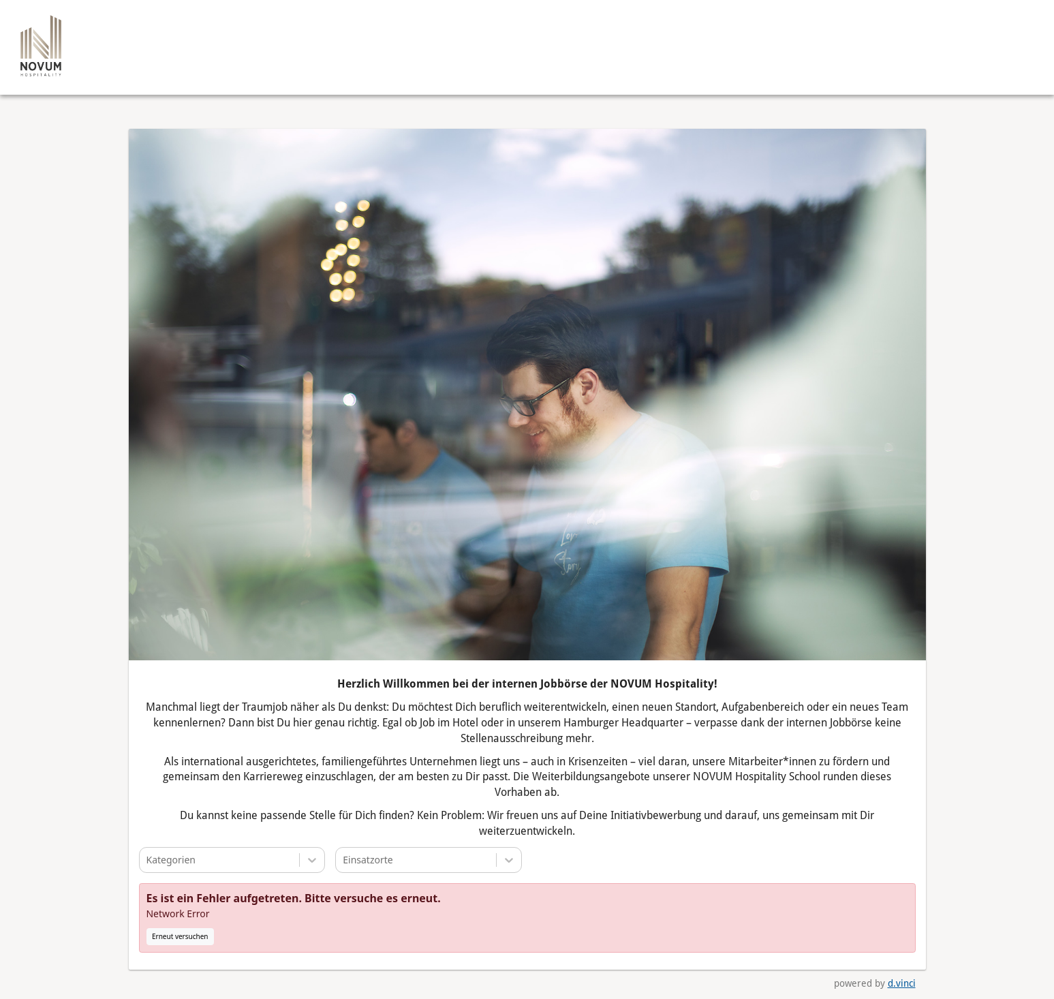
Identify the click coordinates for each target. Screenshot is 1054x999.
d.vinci (902, 984)
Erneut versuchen (180, 937)
